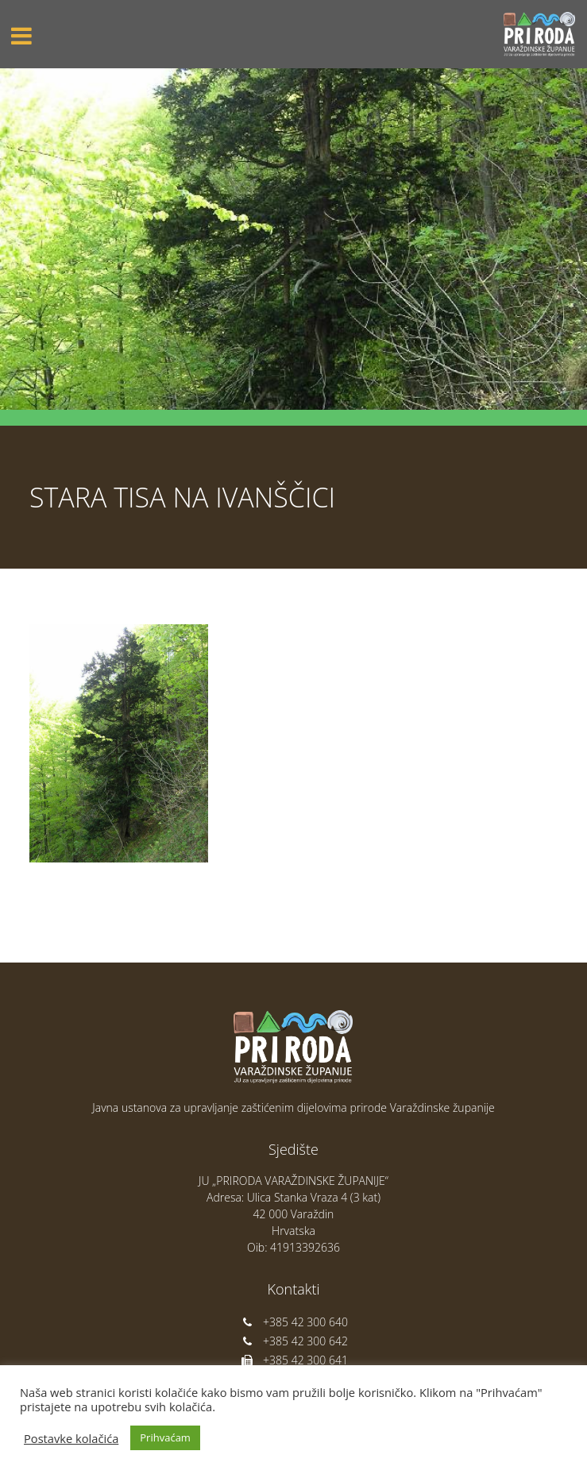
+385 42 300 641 (293, 1360)
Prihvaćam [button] (165, 1437)
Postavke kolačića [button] (71, 1438)
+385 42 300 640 (293, 1321)
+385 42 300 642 (293, 1341)
